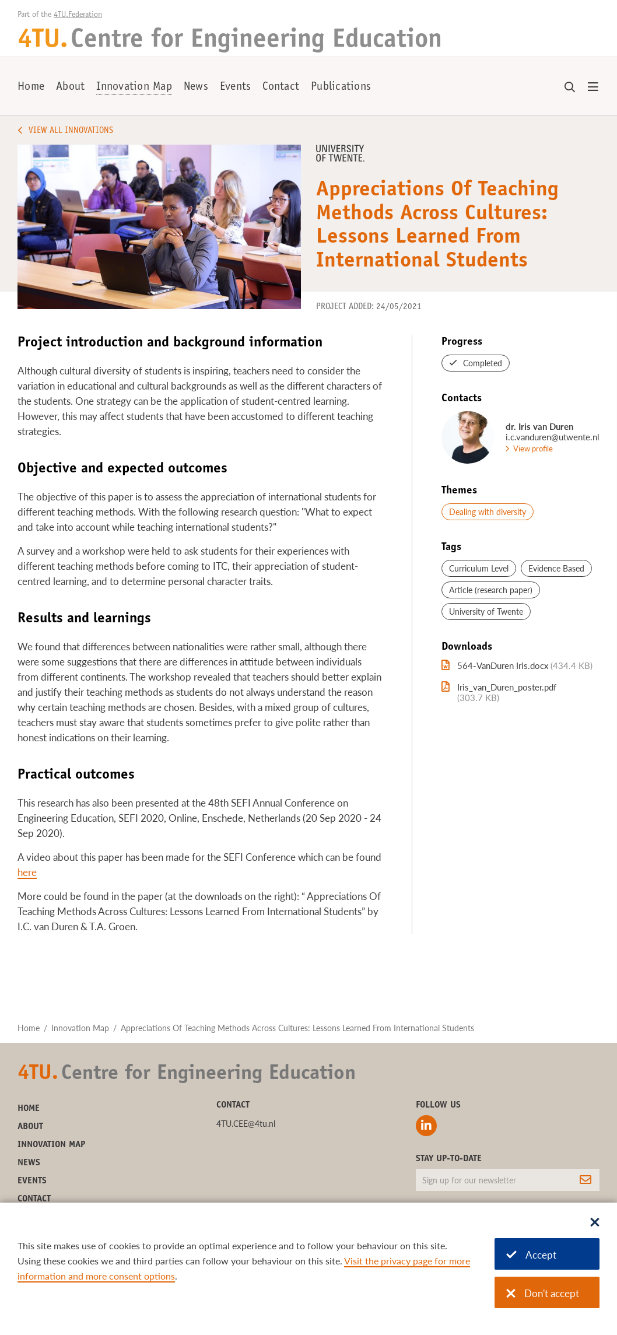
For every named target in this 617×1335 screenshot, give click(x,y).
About (70, 87)
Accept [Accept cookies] (531, 1255)
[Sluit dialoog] (594, 1223)
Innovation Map (134, 87)
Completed (482, 363)
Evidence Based (556, 568)
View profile (533, 448)
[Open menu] (593, 87)
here (27, 872)
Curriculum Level (479, 568)
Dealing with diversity (487, 512)
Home (30, 87)
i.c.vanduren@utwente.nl (553, 437)
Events (235, 87)
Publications (341, 87)
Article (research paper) (490, 590)
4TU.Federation (78, 15)
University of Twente (486, 611)
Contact (280, 87)
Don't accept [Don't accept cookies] (542, 1293)
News (196, 87)
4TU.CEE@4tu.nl (245, 1124)
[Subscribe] (586, 1180)
